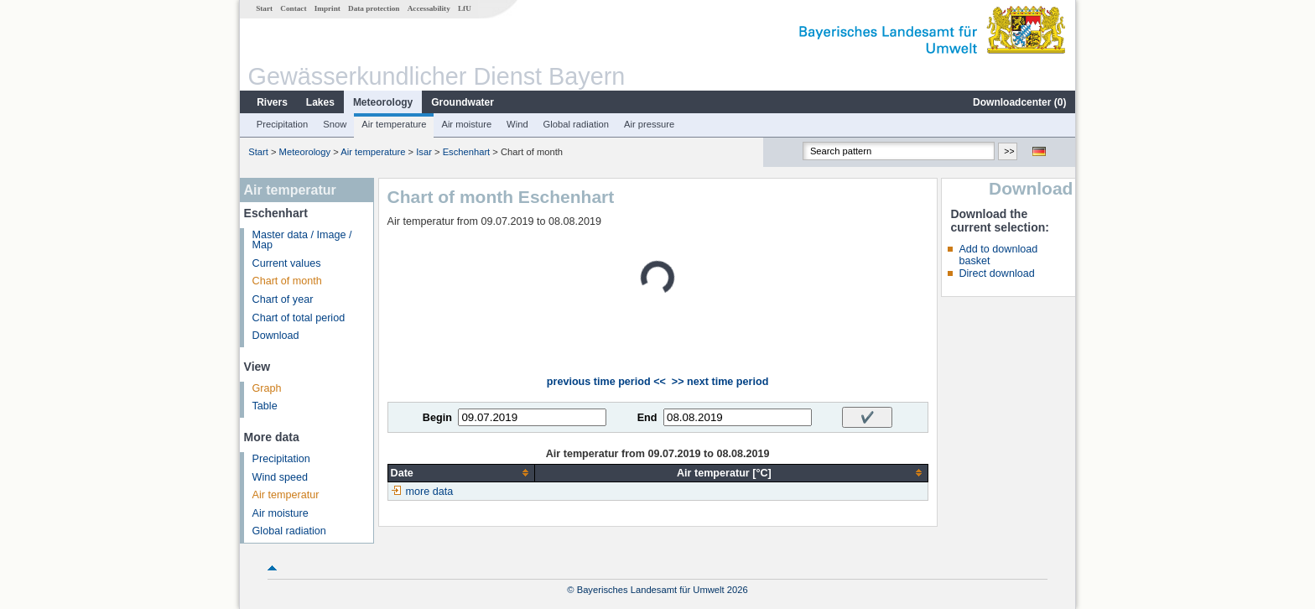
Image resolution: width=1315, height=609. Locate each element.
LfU (464, 8)
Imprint (327, 8)
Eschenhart (467, 152)
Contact (293, 8)
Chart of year (283, 299)
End (647, 418)
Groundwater (462, 102)
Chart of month (287, 281)
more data (430, 491)
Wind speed (280, 477)
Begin (437, 418)
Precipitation (283, 124)
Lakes (320, 102)
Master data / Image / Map (302, 240)
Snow (334, 124)
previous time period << (606, 382)
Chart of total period (299, 318)
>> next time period (720, 382)
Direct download (996, 273)
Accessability (429, 8)
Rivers (272, 102)
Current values (286, 263)
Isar (424, 152)
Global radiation (576, 124)
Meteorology (383, 102)
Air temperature (393, 124)
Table (265, 406)
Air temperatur (286, 495)
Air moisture (466, 124)
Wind (517, 124)
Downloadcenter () (1019, 102)
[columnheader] (461, 472)
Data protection (373, 8)
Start (264, 8)
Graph (267, 388)
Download (275, 335)
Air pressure (649, 124)
